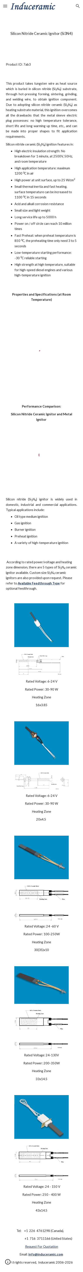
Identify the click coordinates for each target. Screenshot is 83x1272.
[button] (5, 6)
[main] (41, 33)
